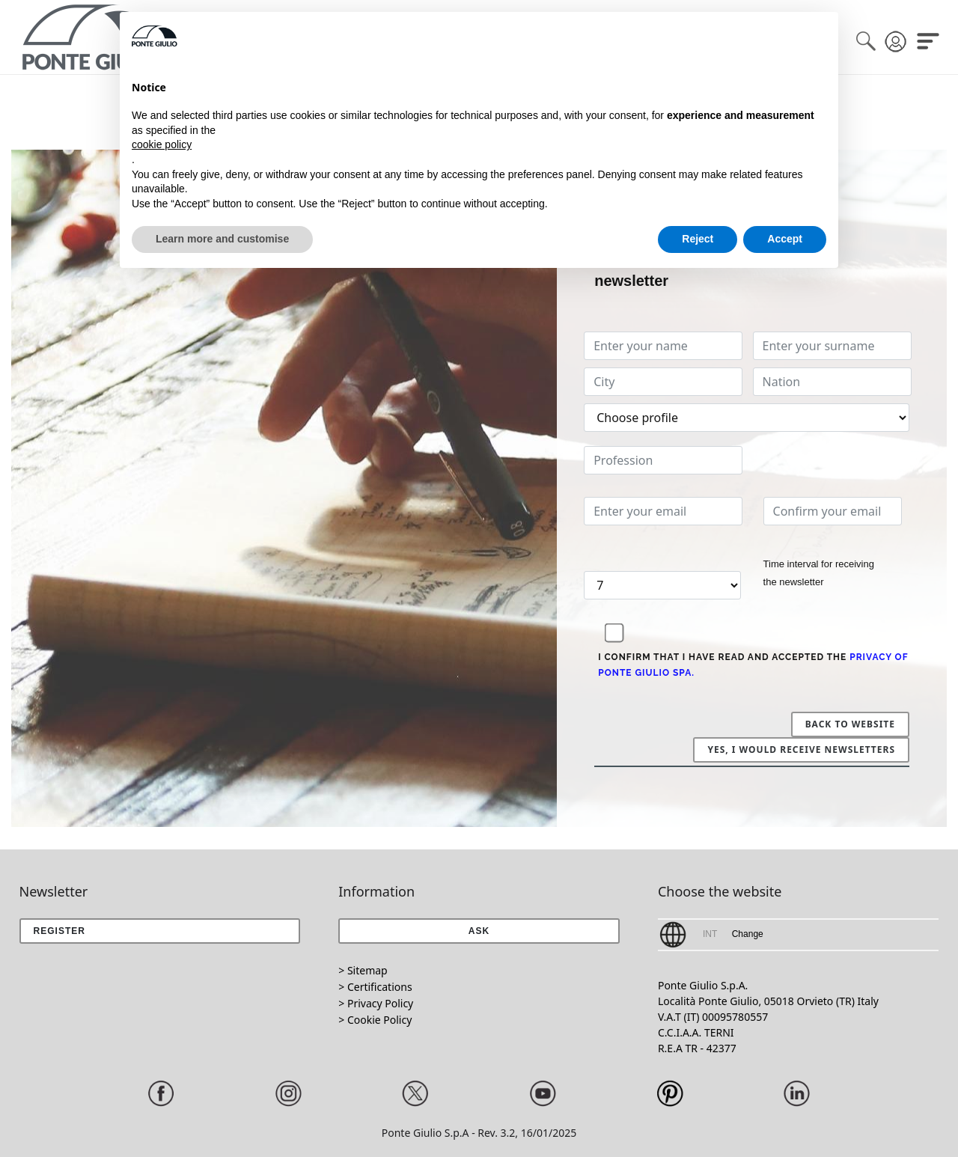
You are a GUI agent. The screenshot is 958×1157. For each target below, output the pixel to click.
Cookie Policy (379, 1020)
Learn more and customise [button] (222, 239)
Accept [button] (784, 239)
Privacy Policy (380, 1003)
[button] (478, 931)
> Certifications (375, 987)
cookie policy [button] (162, 144)
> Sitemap (362, 970)
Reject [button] (697, 239)
